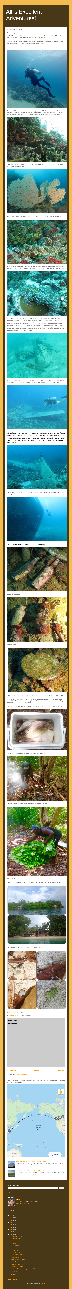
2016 (11, 1231)
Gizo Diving (14, 1271)
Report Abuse (12, 1279)
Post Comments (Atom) (20, 1074)
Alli (19, 1199)
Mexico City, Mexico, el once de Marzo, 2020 (28, 1170)
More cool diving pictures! (18, 1259)
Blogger (43, 1283)
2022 (11, 1220)
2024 (11, 1215)
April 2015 (14, 1248)
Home (36, 1070)
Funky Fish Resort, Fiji (17, 1264)
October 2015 (15, 1241)
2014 (11, 1274)
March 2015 (14, 1250)
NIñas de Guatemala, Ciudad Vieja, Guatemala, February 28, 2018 (34, 1161)
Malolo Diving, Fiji (15, 1261)
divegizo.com (28, 36)
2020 (11, 1222)
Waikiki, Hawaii (15, 1257)
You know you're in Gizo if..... (19, 1266)
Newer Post (11, 1070)
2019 (11, 1224)
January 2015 (15, 1252)
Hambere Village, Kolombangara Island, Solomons (24, 1269)
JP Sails (42, 43)
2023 (11, 1217)
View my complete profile (23, 1203)
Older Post (61, 1070)
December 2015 (15, 1236)
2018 (11, 1227)
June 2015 (14, 1245)
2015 (11, 1234)
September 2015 (16, 1243)
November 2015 (15, 1238)
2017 (11, 1229)
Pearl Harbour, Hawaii (17, 1254)
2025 (11, 1213)
